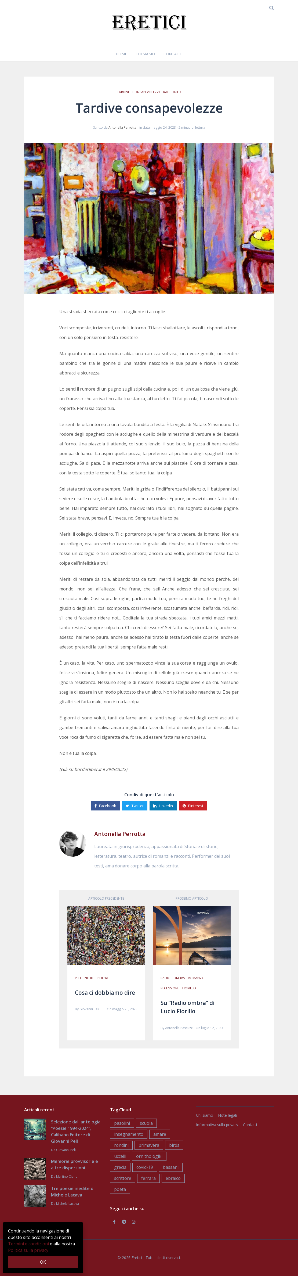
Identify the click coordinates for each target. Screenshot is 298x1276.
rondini (121, 1145)
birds (174, 1145)
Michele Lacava (67, 1203)
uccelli (120, 1156)
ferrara (148, 1178)
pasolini (122, 1123)
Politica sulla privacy (28, 1250)
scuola (146, 1123)
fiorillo (189, 988)
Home (121, 53)
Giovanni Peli (89, 1009)
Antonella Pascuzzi (179, 1028)
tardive (123, 92)
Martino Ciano (67, 1176)
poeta (120, 1189)
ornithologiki (149, 1156)
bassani (171, 1167)
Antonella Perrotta (122, 127)
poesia (102, 978)
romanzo (196, 978)
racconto (172, 92)
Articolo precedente (106, 898)
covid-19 (144, 1167)
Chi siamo (145, 53)
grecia (120, 1167)
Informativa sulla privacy (217, 1124)
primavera (149, 1145)
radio (165, 978)
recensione (170, 988)
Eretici (137, 1257)
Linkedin (163, 805)
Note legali (227, 1115)
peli (78, 978)
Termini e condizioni (28, 1244)
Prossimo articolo (192, 898)
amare (159, 1134)
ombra (179, 978)
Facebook (105, 805)
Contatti (173, 53)
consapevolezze (146, 92)
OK (43, 1262)
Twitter (135, 805)
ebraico (173, 1178)
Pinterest (193, 805)
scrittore (122, 1178)
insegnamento (128, 1134)
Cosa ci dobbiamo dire (105, 992)
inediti (89, 978)
